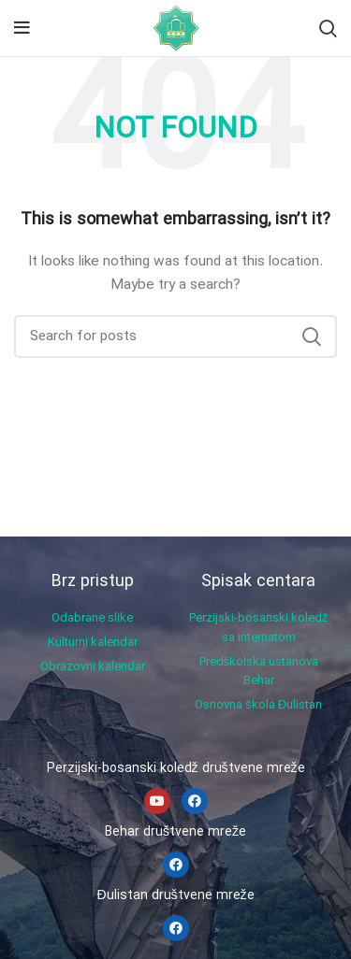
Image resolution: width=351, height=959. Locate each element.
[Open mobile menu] (22, 28)
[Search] (328, 28)
